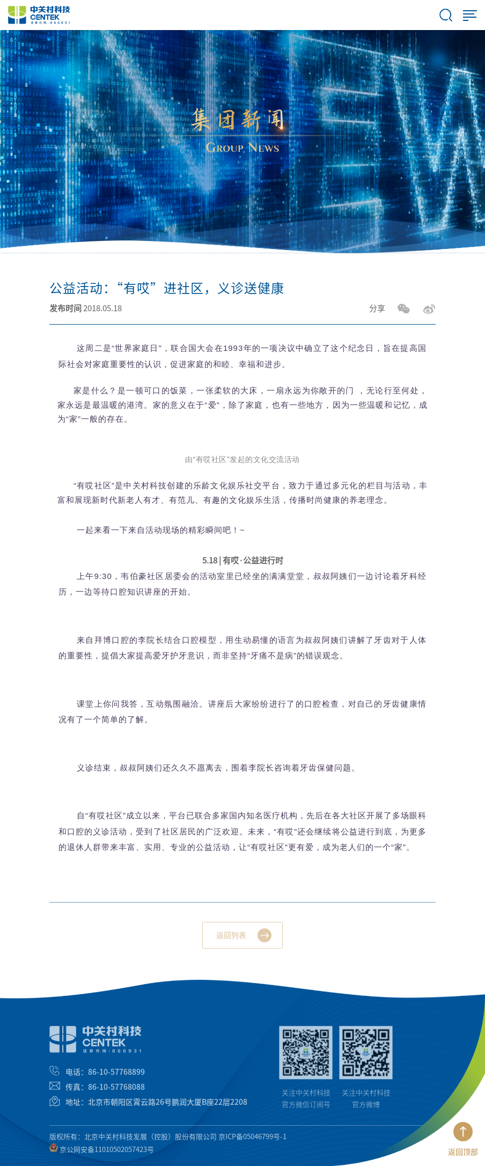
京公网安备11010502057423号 (101, 1152)
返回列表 (231, 939)
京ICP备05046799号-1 (252, 1139)
